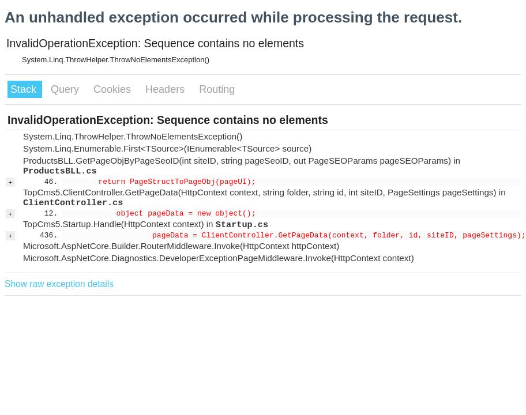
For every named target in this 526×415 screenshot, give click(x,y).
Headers (166, 89)
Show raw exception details (59, 284)
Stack (24, 89)
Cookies (113, 89)
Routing (217, 89)
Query (66, 89)
